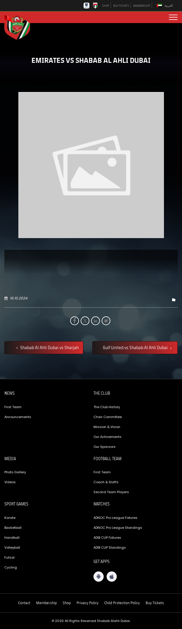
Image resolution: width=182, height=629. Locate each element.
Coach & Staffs (106, 482)
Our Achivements (107, 436)
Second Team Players (111, 492)
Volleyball (12, 547)
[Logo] (20, 26)
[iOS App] (112, 576)
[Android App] (98, 576)
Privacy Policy (87, 602)
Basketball (13, 527)
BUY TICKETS (121, 5)
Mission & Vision (106, 426)
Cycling (10, 567)
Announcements (17, 417)
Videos (10, 482)
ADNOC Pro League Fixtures (115, 517)
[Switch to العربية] (165, 5)
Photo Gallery (15, 472)
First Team (13, 407)
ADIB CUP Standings (109, 547)
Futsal (9, 557)
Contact (24, 602)
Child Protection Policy (122, 602)
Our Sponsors (104, 446)
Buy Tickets (155, 602)
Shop (67, 602)
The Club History (106, 407)
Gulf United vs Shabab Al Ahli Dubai (136, 347)
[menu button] (173, 17)
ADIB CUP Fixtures (107, 537)
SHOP (105, 5)
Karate (9, 517)
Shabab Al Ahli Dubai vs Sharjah (49, 347)
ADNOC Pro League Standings (117, 527)
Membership (46, 602)
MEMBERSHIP (141, 5)
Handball (12, 537)
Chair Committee (107, 417)
